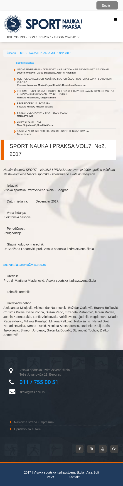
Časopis (11, 53)
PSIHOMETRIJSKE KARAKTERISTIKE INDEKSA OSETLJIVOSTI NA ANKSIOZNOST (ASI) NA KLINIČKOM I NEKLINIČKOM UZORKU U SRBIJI (65, 94)
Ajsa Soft (92, 472)
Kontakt (74, 477)
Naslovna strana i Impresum (34, 422)
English (107, 5)
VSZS (51, 477)
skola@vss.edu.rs (32, 392)
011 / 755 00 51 (39, 382)
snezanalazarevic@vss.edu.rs (24, 265)
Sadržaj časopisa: (25, 63)
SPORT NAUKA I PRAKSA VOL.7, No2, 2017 (45, 53)
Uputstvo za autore (27, 429)
